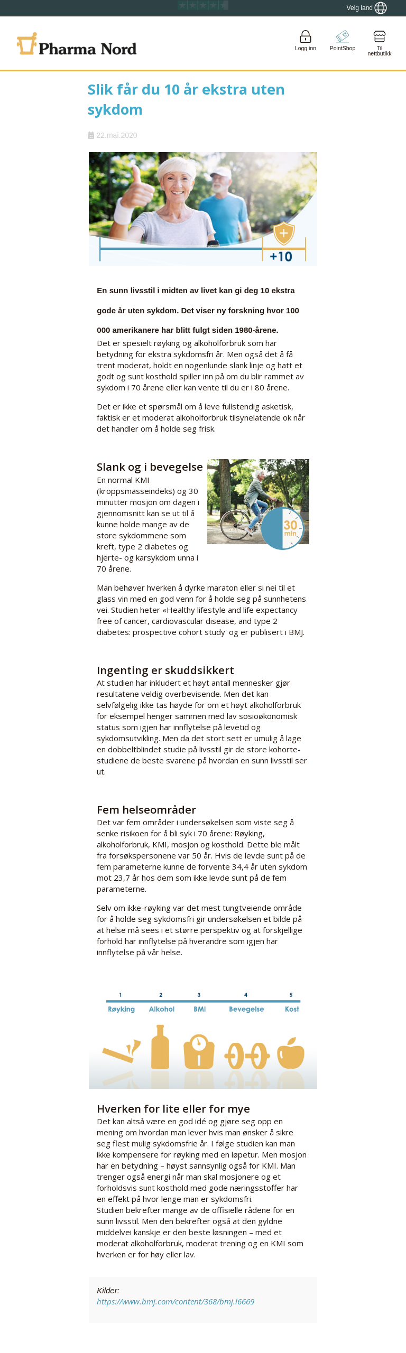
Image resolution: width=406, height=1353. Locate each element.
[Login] (305, 43)
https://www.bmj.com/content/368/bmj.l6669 (175, 1301)
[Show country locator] (367, 8)
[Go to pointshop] (342, 43)
